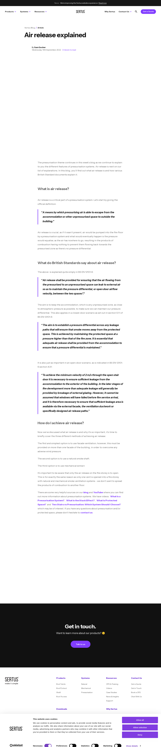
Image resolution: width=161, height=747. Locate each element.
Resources (41, 11)
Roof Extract (61, 688)
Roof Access (61, 696)
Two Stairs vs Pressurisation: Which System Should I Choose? (86, 504)
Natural (84, 684)
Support (109, 701)
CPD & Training (112, 684)
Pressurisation (87, 692)
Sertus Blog (30, 28)
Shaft (58, 692)
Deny (140, 731)
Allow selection (140, 724)
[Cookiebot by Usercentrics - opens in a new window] (16, 742)
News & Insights (112, 696)
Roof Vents (60, 684)
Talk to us (80, 644)
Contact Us (125, 11)
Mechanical (86, 688)
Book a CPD (136, 692)
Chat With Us (136, 696)
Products (10, 11)
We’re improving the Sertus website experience (80, 3)
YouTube (98, 492)
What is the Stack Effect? (80, 500)
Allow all (140, 716)
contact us (86, 512)
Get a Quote (148, 11)
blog (85, 492)
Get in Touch (136, 688)
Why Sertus (110, 11)
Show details (132, 742)
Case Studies (111, 692)
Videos (109, 688)
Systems (25, 11)
